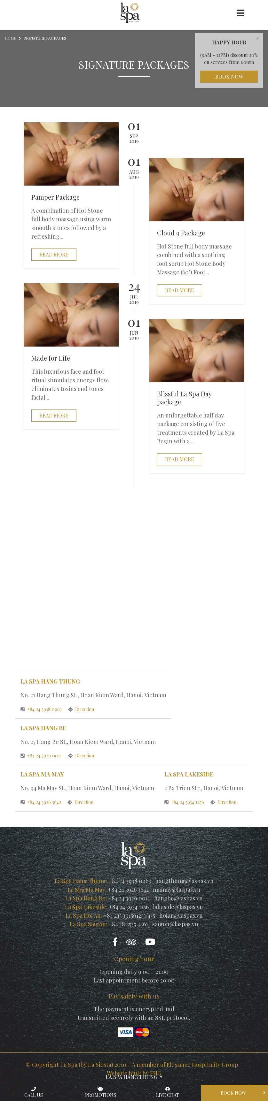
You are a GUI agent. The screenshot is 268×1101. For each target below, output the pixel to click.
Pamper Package (55, 197)
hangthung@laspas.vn (184, 881)
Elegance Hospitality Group (202, 1065)
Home (10, 38)
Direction (81, 709)
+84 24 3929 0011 (41, 756)
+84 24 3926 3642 (41, 802)
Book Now (229, 76)
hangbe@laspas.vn (178, 899)
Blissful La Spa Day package (184, 398)
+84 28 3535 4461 (128, 925)
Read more (53, 254)
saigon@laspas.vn (175, 925)
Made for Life (50, 358)
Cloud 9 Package (181, 233)
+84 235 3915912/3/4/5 (129, 916)
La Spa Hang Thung (132, 1076)
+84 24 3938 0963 (41, 709)
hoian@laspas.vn (181, 916)
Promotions (101, 1092)
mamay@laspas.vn (177, 890)
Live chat (168, 1092)
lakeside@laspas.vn (178, 907)
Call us (34, 1092)
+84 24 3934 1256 (185, 802)
